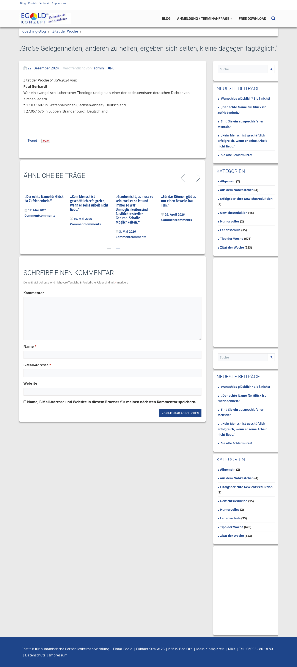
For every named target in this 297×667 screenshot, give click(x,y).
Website (30, 383)
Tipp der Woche (231, 238)
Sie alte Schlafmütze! (236, 155)
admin (99, 68)
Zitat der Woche (65, 31)
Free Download (252, 19)
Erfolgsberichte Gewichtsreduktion (246, 199)
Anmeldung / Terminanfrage (204, 19)
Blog (23, 3)
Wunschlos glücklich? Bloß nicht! (245, 98)
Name (30, 346)
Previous (183, 177)
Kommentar (34, 292)
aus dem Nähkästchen (237, 190)
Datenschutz (35, 655)
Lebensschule (230, 230)
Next (197, 177)
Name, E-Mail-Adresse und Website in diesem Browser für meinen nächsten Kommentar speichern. (111, 401)
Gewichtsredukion (234, 213)
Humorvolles (229, 221)
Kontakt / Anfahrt (38, 3)
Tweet (32, 140)
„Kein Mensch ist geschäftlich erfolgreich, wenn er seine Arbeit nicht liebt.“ (89, 203)
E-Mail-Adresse (37, 365)
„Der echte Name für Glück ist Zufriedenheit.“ (44, 198)
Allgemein (228, 181)
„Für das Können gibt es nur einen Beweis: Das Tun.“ (178, 201)
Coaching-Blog (34, 31)
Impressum (59, 3)
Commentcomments (40, 215)
